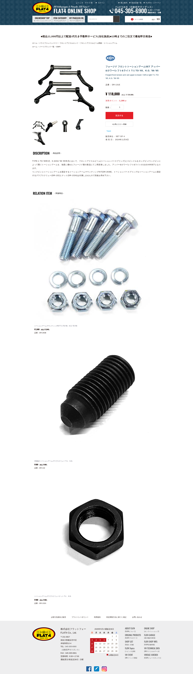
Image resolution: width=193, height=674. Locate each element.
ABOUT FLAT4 (130, 629)
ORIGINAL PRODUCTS (133, 636)
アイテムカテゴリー (60, 19)
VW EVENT (131, 656)
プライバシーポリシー (80, 617)
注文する (119, 115)
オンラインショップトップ (42, 19)
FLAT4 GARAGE (149, 636)
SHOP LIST (129, 643)
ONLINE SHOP (151, 629)
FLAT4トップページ (153, 3)
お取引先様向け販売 (58, 617)
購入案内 (124, 3)
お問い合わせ (137, 617)
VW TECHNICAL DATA (152, 649)
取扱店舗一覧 (137, 3)
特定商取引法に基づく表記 (116, 617)
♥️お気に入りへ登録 (119, 124)
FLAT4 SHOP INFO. (151, 643)
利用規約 (97, 617)
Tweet (109, 131)
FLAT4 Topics (130, 649)
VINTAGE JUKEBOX (152, 656)
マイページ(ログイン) (76, 19)
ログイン (101, 3)
